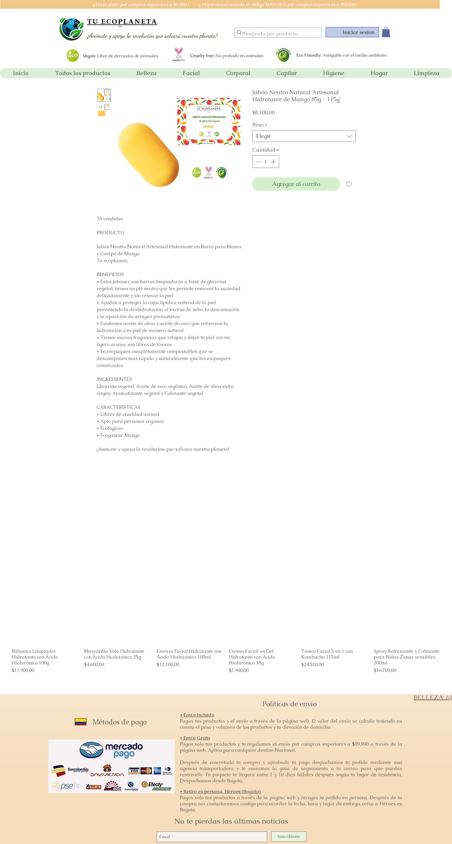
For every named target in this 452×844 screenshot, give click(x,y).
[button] (386, 32)
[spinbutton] (265, 162)
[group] (226, 633)
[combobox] (304, 136)
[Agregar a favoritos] (349, 184)
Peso (259, 125)
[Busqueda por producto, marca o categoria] (275, 34)
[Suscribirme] (288, 836)
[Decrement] (257, 162)
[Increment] (273, 162)
